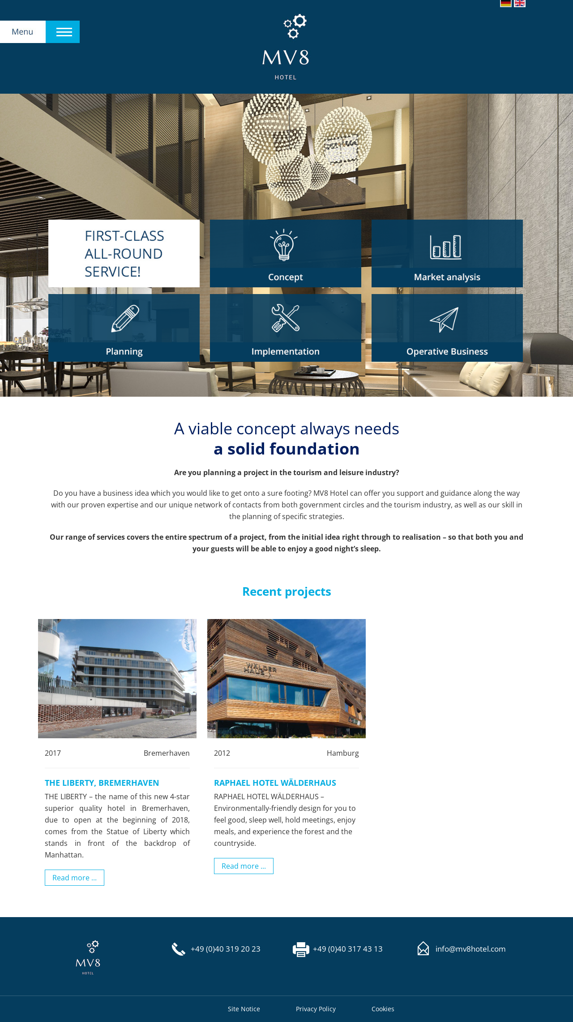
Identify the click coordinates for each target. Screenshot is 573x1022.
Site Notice (244, 1009)
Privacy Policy (316, 1009)
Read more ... (74, 878)
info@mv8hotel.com (471, 949)
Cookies (383, 1009)
